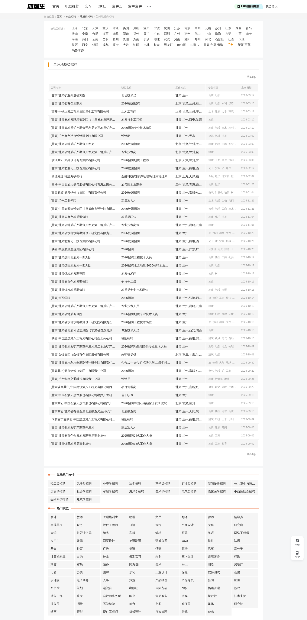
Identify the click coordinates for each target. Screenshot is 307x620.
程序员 (186, 604)
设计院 (55, 580)
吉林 (146, 44)
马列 (231, 200)
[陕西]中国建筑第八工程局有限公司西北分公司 (81, 338)
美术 (158, 564)
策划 (80, 588)
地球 (237, 257)
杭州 (167, 28)
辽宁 (116, 44)
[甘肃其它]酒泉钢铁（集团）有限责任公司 (78, 370)
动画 (53, 611)
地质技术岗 (128, 273)
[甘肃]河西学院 (60, 298)
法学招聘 (135, 483)
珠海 (218, 33)
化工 (211, 168)
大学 (53, 533)
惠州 (187, 33)
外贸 (80, 548)
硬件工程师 (110, 611)
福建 (126, 33)
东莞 (228, 33)
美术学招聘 (162, 491)
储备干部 (56, 596)
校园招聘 (127, 338)
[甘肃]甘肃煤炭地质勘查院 (68, 273)
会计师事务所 (112, 596)
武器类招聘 (84, 483)
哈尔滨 (181, 44)
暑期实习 (135, 556)
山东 (228, 28)
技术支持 (240, 596)
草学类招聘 (162, 483)
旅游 (226, 249)
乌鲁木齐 (78, 50)
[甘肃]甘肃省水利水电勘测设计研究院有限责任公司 (84, 233)
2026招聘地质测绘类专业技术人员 (144, 346)
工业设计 (161, 572)
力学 (224, 111)
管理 (211, 208)
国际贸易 (161, 588)
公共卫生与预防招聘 (246, 483)
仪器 (237, 192)
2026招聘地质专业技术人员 (139, 314)
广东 (157, 33)
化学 (217, 216)
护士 (106, 556)
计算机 (225, 176)
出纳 (80, 556)
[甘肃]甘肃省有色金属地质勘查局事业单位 (78, 435)
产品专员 (188, 580)
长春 (157, 44)
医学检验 (109, 604)
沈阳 (136, 44)
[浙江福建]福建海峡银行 (66, 176)
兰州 (230, 44)
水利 (224, 103)
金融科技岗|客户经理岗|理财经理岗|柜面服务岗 (147, 176)
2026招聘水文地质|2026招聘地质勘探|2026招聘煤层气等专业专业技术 (147, 265)
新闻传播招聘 (217, 483)
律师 (211, 517)
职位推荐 (72, 6)
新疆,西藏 (244, 44)
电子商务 (83, 580)
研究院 (238, 604)
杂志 (211, 611)
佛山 (198, 33)
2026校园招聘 (130, 103)
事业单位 (56, 525)
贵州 (116, 39)
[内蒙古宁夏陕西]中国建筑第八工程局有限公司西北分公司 (85, 419)
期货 (53, 564)
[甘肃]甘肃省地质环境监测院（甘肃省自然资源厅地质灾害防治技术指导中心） (85, 330)
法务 (106, 564)
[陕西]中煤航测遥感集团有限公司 (72, 249)
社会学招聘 (84, 491)
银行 (158, 525)
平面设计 (188, 525)
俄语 (158, 548)
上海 (75, 28)
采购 (158, 556)
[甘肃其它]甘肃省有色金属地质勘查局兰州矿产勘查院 (85, 411)
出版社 (133, 588)
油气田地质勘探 (131, 184)
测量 (80, 604)
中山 (208, 33)
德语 (132, 548)
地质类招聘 (86, 16)
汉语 (231, 103)
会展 (237, 572)
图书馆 (55, 588)
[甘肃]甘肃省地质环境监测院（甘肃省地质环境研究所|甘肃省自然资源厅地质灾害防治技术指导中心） (85, 119)
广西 (239, 33)
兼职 (80, 540)
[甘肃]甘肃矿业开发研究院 (68, 95)
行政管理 (161, 611)
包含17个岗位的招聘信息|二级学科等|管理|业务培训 (147, 362)
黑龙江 (168, 44)
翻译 (185, 517)
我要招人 (272, 6)
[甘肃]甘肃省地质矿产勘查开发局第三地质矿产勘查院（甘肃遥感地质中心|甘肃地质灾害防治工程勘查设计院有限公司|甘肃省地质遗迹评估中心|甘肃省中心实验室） (85, 152)
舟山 (136, 28)
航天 (80, 596)
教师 (80, 517)
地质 (211, 95)
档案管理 (214, 588)
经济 (228, 297)
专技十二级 (128, 281)
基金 (53, 548)
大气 (228, 233)
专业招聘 (71, 16)
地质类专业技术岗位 (134, 289)
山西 (231, 39)
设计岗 (125, 136)
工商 (217, 160)
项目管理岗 (128, 387)
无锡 (208, 28)
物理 (217, 257)
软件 (211, 540)
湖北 (157, 39)
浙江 (116, 28)
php (184, 588)
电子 (217, 176)
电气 (228, 168)
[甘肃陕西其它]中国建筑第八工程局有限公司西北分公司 (85, 387)
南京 (187, 28)
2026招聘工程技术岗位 (136, 322)
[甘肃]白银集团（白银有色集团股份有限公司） (81, 354)
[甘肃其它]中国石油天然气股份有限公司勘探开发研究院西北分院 (85, 403)
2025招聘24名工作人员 (136, 435)
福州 (136, 33)
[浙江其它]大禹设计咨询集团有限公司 (75, 160)
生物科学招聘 (59, 499)
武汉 (167, 39)
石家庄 (219, 39)
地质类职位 (128, 217)
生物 (224, 200)
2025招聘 (127, 298)
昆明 (106, 39)
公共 (231, 257)
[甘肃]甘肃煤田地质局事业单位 (71, 443)
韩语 (185, 548)
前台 (132, 604)
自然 (224, 143)
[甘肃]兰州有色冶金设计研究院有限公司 (77, 136)
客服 (132, 533)
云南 (95, 39)
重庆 (106, 28)
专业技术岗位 (130, 225)
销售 (106, 533)
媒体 (211, 604)
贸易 (80, 564)
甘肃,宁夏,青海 (213, 44)
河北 (208, 39)
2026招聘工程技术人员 (136, 257)
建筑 (217, 111)
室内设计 (188, 556)
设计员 (125, 379)
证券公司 (161, 540)
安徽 (85, 33)
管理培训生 (110, 517)
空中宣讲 (135, 6)
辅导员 (238, 517)
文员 (158, 517)
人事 (106, 580)
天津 (95, 28)
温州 (146, 28)
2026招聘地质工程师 (135, 160)
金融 (211, 176)
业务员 (55, 604)
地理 (217, 208)
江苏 (177, 28)
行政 (237, 556)
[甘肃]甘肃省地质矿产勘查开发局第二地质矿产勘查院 (85, 346)
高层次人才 (128, 200)
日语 (132, 525)
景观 (185, 611)
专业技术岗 (128, 152)
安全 (231, 143)
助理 (132, 517)
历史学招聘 (58, 491)
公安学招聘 (110, 483)
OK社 (102, 6)
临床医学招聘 (217, 491)
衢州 (126, 28)
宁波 (157, 28)
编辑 (158, 533)
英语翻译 (135, 540)
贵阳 (126, 39)
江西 (106, 33)
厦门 (146, 33)
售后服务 (161, 596)
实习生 (55, 540)
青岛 (249, 28)
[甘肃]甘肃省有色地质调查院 (69, 217)
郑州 (198, 39)
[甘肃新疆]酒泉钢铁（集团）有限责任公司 (78, 192)
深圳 (167, 33)
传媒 (185, 596)
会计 (53, 517)
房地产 (238, 564)
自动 (235, 168)
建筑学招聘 (84, 499)
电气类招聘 (189, 491)
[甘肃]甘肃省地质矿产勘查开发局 (72, 144)
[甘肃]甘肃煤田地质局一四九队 (71, 257)
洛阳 (187, 39)
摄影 (80, 611)
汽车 (211, 548)
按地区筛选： (58, 28)
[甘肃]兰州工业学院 (63, 200)
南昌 (116, 33)
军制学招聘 (110, 491)
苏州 (218, 28)
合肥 (95, 33)
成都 (106, 44)
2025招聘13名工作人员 (136, 443)
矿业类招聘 (189, 483)
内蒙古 (194, 44)
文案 (158, 604)
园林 (106, 572)
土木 (211, 111)
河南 (177, 39)
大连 (126, 44)
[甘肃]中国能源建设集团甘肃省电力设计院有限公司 (84, 208)
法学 (235, 297)
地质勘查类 (128, 411)
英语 (211, 533)
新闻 (211, 580)
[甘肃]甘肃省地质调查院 (66, 314)
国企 (132, 596)
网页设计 (109, 540)
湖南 (136, 39)
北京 (85, 28)
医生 (237, 580)
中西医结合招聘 (244, 491)
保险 (185, 572)
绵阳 (95, 44)
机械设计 (135, 611)
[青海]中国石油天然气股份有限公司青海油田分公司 (84, 184)
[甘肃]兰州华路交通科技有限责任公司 (75, 379)
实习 (88, 6)
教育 (224, 443)
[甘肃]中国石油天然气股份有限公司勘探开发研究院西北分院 (85, 395)
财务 (80, 525)
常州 (198, 28)
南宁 (249, 33)
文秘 (211, 525)
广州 (177, 33)
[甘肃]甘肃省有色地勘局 (66, 103)
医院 (185, 533)
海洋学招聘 (136, 491)
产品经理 (161, 580)
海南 (75, 39)
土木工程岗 (128, 111)
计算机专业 (58, 556)
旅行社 (212, 596)
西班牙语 (214, 556)
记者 (53, 572)
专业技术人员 (130, 306)
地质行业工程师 (131, 119)
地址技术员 (128, 95)
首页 (55, 6)
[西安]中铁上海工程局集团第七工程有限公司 (80, 111)
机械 (217, 135)
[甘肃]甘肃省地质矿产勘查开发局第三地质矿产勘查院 (85, 127)
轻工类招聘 (58, 483)
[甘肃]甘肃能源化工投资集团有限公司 (75, 168)
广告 (106, 548)
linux (185, 564)
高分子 (238, 548)
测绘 (237, 103)
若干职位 (127, 395)
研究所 (238, 525)
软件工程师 (110, 525)
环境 (231, 111)
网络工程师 (241, 533)
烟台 (239, 28)
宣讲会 (117, 6)
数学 (233, 176)
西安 (85, 44)
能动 (217, 386)
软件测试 (214, 572)
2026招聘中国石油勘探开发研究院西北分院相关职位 (147, 403)
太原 (242, 39)
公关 (80, 572)
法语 (237, 540)
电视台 (107, 588)
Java (185, 540)
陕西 (75, 44)
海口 (85, 39)
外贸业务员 (84, 533)
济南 (75, 33)
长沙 (146, 39)
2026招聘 (127, 249)
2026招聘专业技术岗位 (136, 127)
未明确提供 (128, 354)
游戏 (237, 588)
